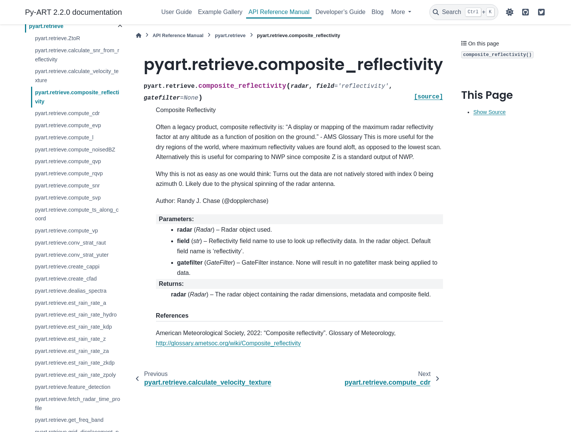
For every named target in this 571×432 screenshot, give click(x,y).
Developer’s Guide (340, 12)
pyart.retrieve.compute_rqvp (69, 173)
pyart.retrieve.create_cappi (67, 267)
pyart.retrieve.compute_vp (66, 231)
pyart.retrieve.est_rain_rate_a (70, 303)
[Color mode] (509, 12)
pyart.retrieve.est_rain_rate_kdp (73, 327)
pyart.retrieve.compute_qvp (68, 161)
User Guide (176, 12)
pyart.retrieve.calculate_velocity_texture (77, 75)
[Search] (463, 12)
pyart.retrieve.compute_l (64, 137)
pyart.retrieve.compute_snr (67, 185)
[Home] (138, 35)
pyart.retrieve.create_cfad (66, 279)
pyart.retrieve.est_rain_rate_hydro (76, 315)
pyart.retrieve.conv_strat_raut (70, 243)
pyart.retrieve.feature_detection (72, 387)
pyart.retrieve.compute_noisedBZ (75, 150)
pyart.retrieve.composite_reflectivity (77, 96)
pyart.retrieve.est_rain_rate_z (70, 339)
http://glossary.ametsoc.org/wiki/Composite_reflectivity (228, 343)
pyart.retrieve (46, 26)
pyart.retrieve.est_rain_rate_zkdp (74, 363)
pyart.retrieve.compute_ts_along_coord (77, 214)
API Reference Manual (278, 12)
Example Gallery (220, 12)
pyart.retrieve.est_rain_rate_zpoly (75, 375)
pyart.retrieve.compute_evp (68, 125)
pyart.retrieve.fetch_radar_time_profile (77, 403)
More (399, 12)
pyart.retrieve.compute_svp (68, 198)
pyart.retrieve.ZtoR (57, 38)
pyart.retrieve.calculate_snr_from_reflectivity (77, 54)
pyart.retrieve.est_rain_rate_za (72, 351)
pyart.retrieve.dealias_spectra (70, 291)
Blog (377, 12)
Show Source (489, 112)
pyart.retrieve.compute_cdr (67, 113)
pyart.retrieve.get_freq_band (69, 420)
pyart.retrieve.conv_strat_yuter (71, 255)
